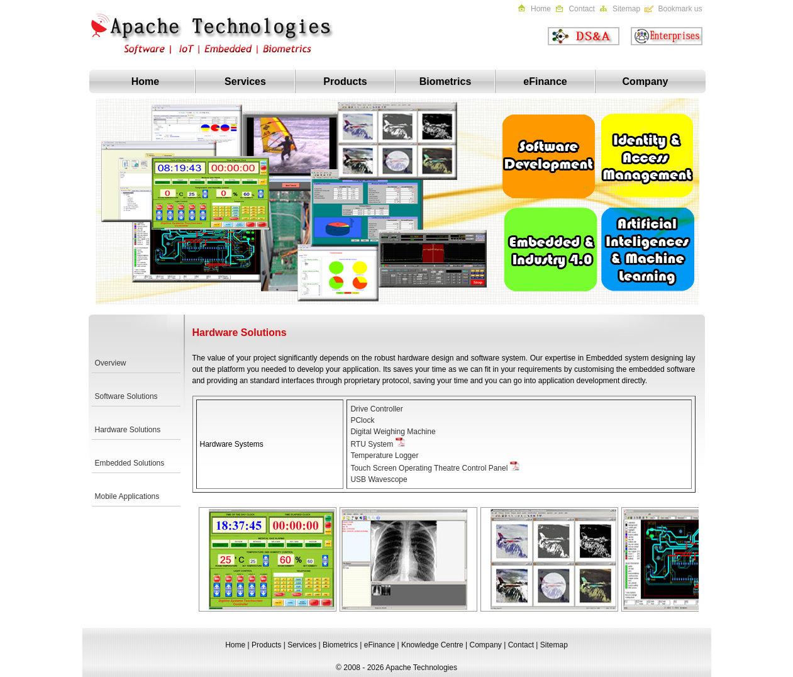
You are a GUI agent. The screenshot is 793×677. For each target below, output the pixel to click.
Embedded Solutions (130, 463)
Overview (110, 363)
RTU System (371, 444)
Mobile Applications (127, 496)
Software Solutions (126, 396)
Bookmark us (680, 8)
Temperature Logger (384, 455)
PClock (362, 420)
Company (645, 81)
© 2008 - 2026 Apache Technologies (396, 667)
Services (245, 81)
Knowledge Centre (432, 645)
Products (345, 81)
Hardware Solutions (128, 429)
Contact (581, 8)
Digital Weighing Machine (392, 431)
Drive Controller (376, 409)
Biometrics (445, 81)
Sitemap (626, 8)
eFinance (545, 81)
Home (541, 8)
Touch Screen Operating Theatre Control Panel (429, 468)
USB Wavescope (378, 479)
